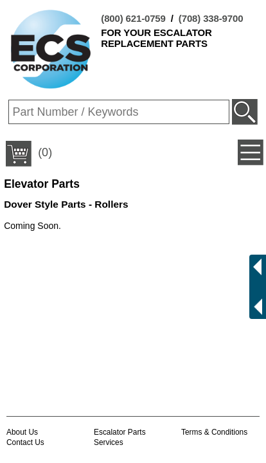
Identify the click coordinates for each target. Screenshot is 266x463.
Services (108, 442)
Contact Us (25, 442)
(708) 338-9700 (211, 18)
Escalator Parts (120, 432)
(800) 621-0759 (133, 18)
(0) (29, 154)
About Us (22, 432)
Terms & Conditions (214, 432)
